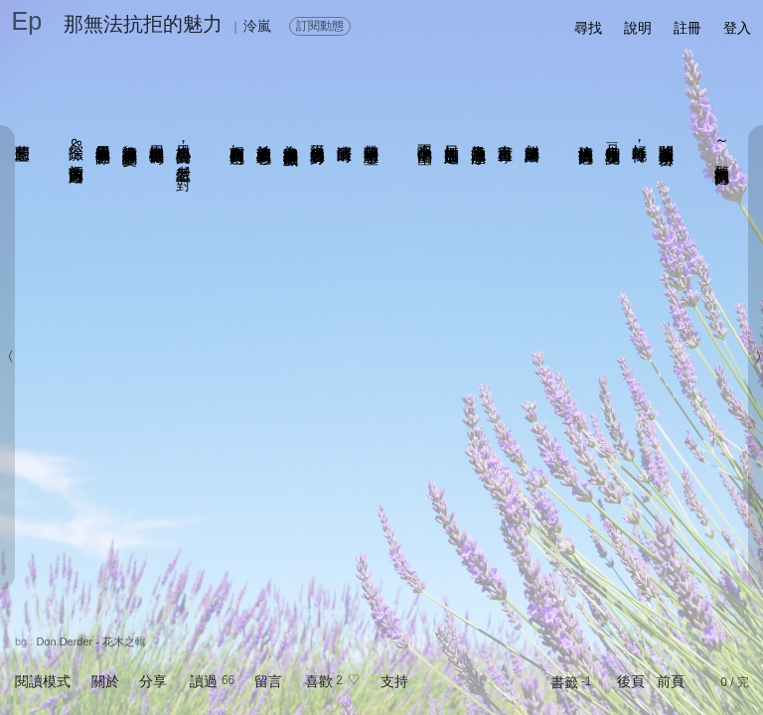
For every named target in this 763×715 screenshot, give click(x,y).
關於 (105, 681)
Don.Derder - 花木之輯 (91, 641)
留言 (268, 681)
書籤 (564, 682)
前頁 (671, 681)
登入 (737, 28)
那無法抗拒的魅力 (143, 24)
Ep (27, 21)
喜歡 (319, 681)
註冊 (687, 28)
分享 (153, 681)
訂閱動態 (320, 26)
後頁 (631, 681)
